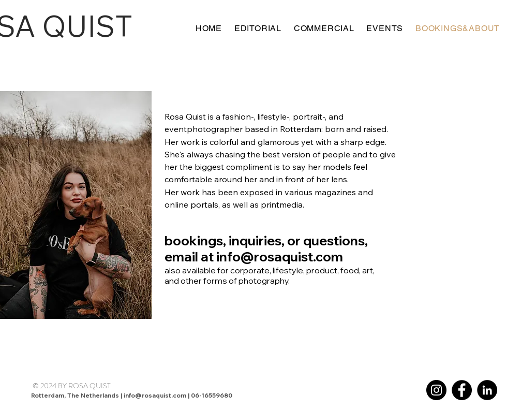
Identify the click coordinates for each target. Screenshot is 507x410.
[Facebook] (462, 390)
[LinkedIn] (487, 390)
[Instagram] (436, 390)
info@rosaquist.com (279, 256)
